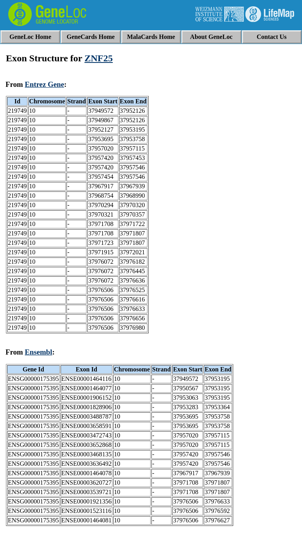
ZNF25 (99, 58)
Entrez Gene (44, 84)
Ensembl (38, 352)
